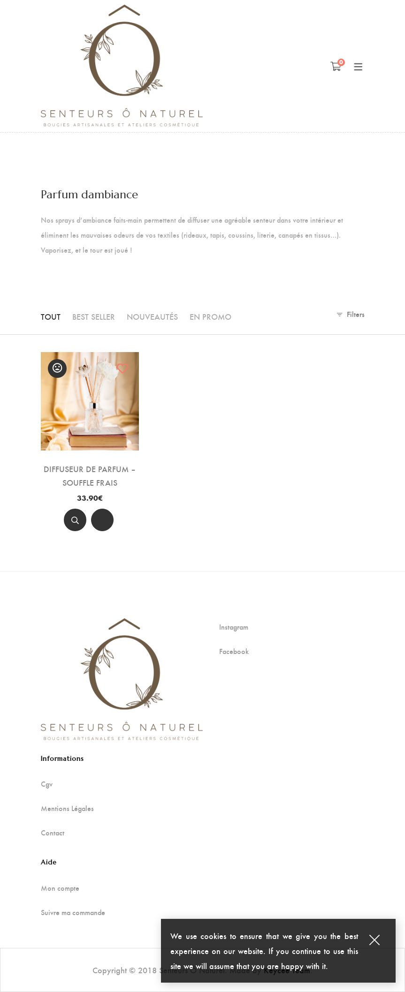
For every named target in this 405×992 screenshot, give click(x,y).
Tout (51, 316)
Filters (356, 314)
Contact (52, 832)
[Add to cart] (102, 520)
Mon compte (60, 888)
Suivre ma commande (73, 912)
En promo (210, 316)
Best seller (93, 316)
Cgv (47, 784)
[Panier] (335, 66)
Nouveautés (152, 316)
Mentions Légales (67, 808)
